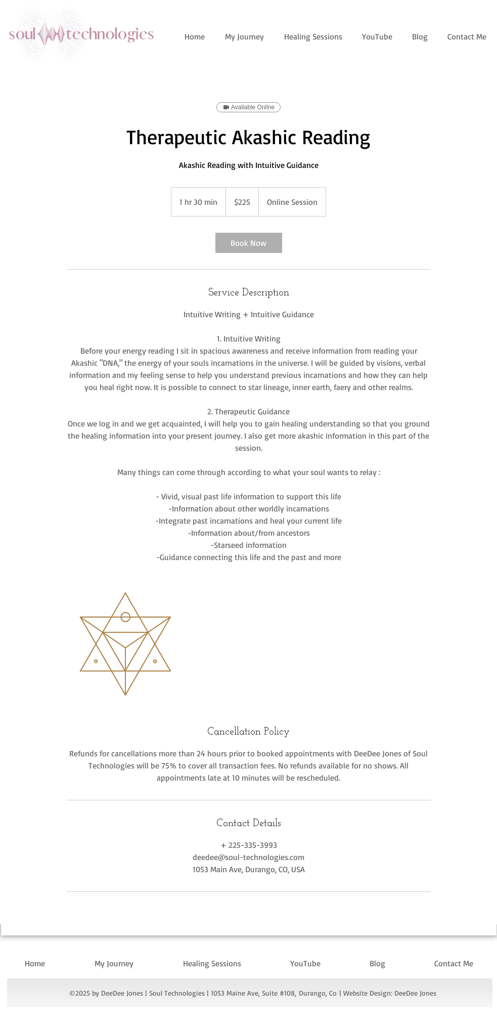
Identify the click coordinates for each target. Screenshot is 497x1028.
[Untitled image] (125, 644)
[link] (248, 243)
